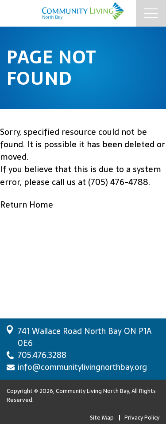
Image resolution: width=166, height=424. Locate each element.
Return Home (26, 205)
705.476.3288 (42, 355)
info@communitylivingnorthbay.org (82, 367)
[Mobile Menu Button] (151, 13)
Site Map (102, 417)
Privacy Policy (141, 417)
